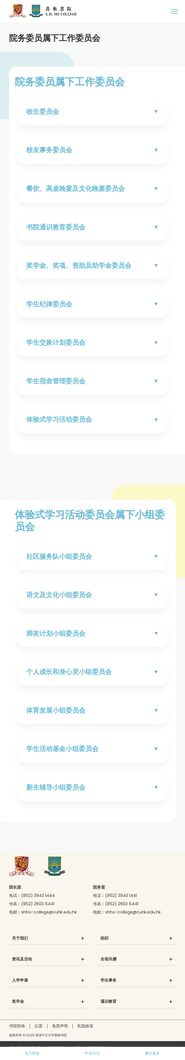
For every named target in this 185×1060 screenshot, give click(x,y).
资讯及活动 (22, 959)
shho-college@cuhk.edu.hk (49, 912)
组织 (104, 938)
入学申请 (20, 980)
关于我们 (20, 938)
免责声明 (60, 1026)
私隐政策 (85, 1026)
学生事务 (108, 980)
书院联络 (17, 1026)
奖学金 (18, 1001)
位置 (39, 1026)
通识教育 (108, 1001)
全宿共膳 (108, 959)
